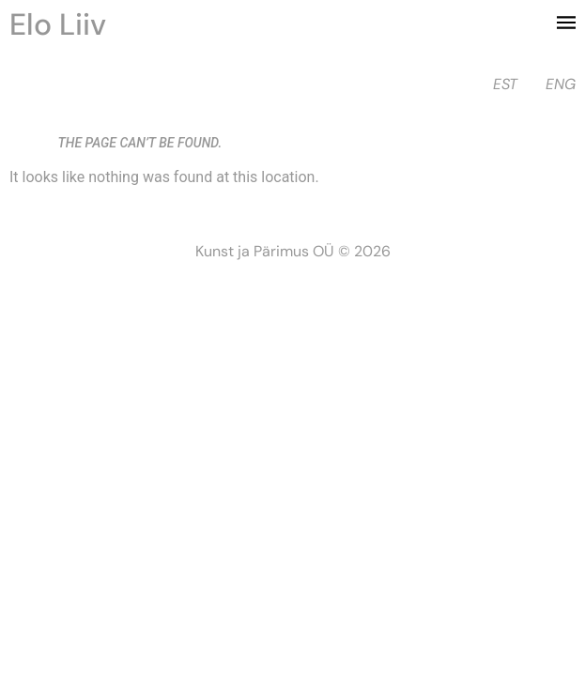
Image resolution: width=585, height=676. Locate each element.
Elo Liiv (57, 24)
